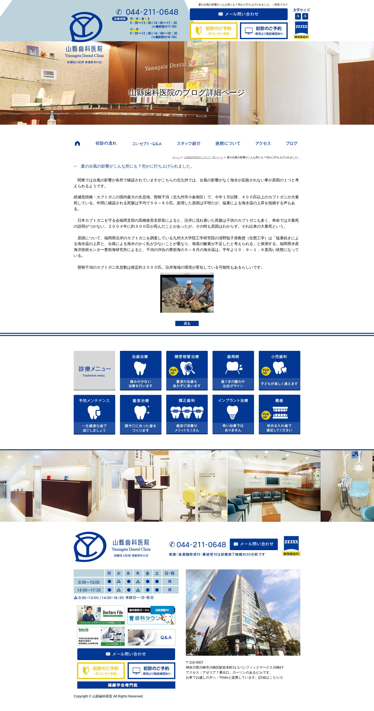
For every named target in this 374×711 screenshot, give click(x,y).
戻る (187, 323)
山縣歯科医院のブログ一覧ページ (203, 157)
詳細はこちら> (270, 677)
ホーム (176, 157)
